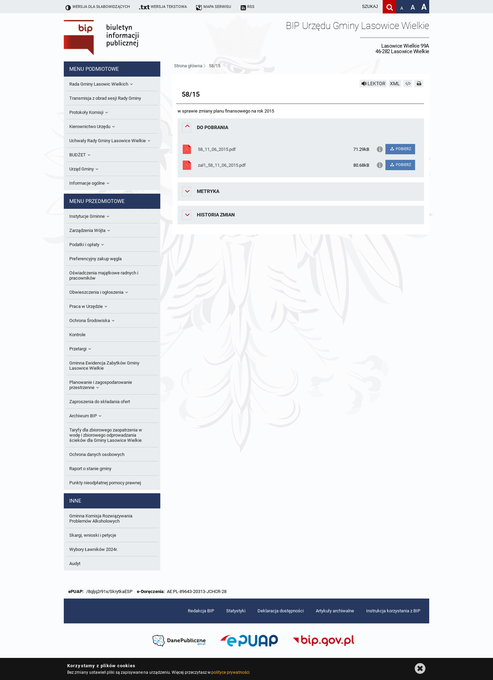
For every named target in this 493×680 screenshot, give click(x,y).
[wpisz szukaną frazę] (352, 6)
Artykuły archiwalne (335, 610)
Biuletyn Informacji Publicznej (121, 37)
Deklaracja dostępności (281, 610)
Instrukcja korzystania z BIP (393, 610)
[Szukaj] (389, 6)
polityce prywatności (230, 672)
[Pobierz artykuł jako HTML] (407, 83)
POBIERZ (400, 149)
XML (395, 83)
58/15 (214, 65)
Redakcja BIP (201, 610)
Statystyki (235, 610)
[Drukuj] (418, 83)
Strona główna (188, 65)
